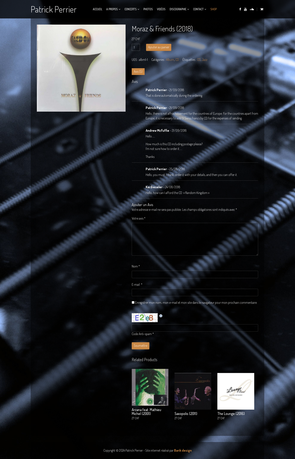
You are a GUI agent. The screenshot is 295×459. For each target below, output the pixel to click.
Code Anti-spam (142, 334)
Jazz (204, 60)
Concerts (131, 9)
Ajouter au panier (158, 47)
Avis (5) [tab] (138, 71)
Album (170, 60)
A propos (112, 9)
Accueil (97, 9)
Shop (213, 9)
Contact (198, 9)
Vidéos (161, 9)
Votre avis (138, 218)
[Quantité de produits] (136, 47)
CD (177, 60)
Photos (148, 9)
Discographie (178, 9)
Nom (136, 266)
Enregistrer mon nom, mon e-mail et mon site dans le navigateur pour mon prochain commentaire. (196, 302)
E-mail (137, 284)
